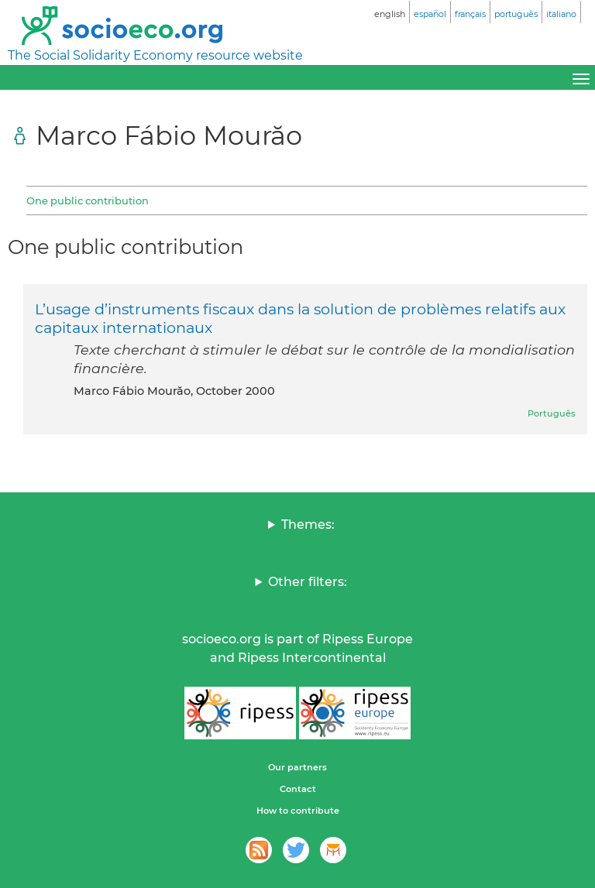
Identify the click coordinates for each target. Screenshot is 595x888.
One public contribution (87, 200)
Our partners (297, 767)
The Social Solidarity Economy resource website (155, 55)
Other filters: (307, 581)
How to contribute (297, 810)
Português (552, 413)
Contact (298, 788)
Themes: (308, 524)
